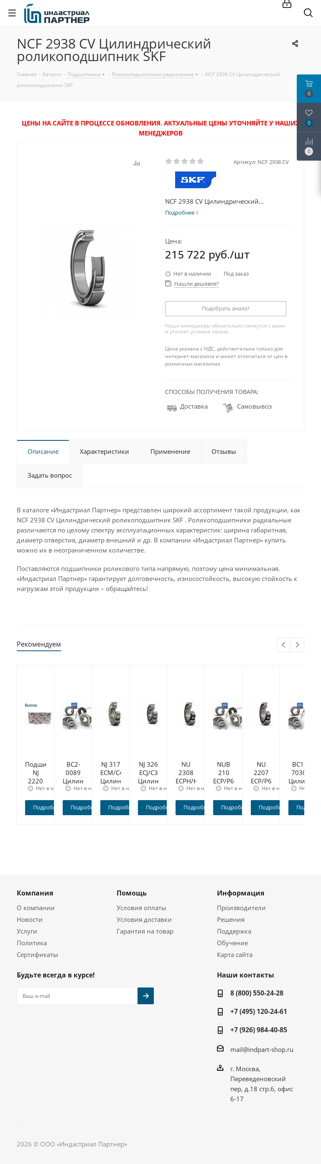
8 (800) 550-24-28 (256, 993)
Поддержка (234, 931)
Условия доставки (144, 919)
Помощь (132, 893)
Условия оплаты (141, 907)
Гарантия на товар (145, 931)
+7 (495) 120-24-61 (258, 1011)
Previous (284, 645)
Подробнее (64, 807)
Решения (231, 919)
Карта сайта (234, 954)
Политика (32, 943)
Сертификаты (37, 954)
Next (297, 645)
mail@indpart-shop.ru (261, 1049)
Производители (241, 907)
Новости (30, 919)
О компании (36, 907)
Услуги (27, 931)
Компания (35, 893)
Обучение (232, 943)
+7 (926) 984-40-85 (258, 1029)
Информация (240, 893)
